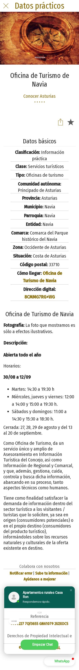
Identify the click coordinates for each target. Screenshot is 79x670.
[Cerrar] (5, 5)
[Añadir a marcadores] (71, 122)
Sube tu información (51, 573)
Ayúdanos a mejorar (40, 579)
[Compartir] (60, 122)
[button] (71, 590)
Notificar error (21, 573)
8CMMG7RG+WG (39, 297)
